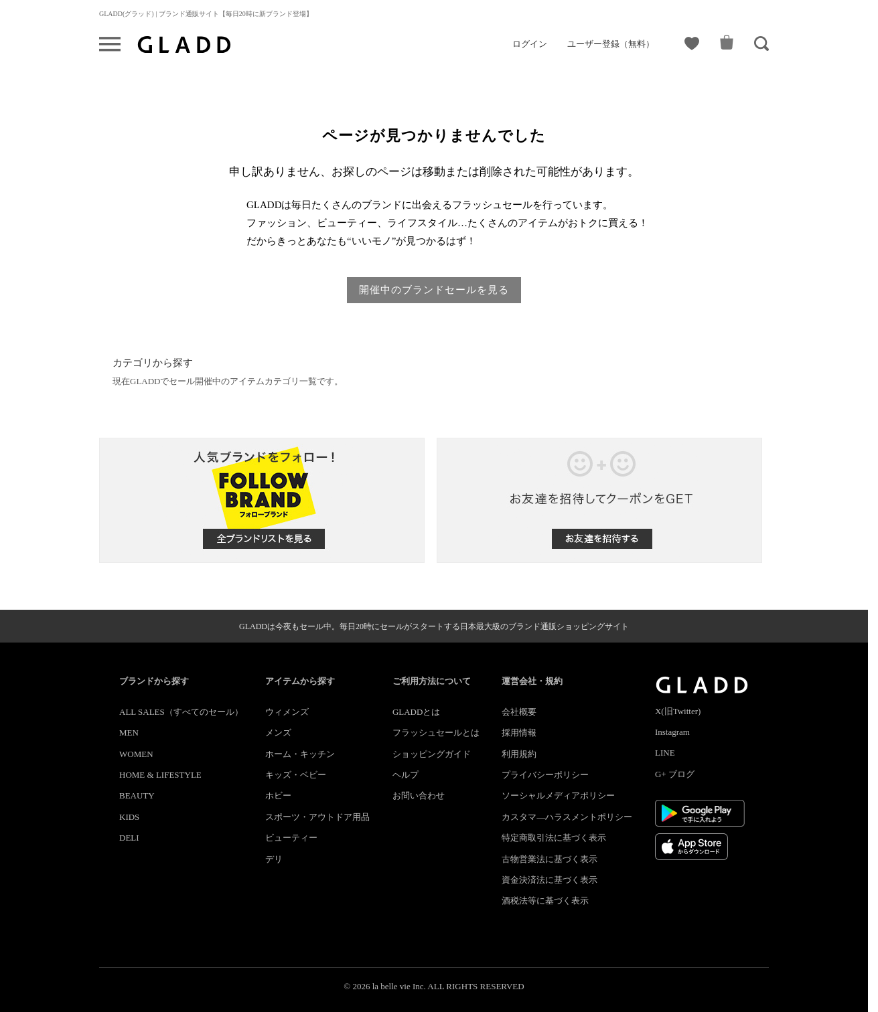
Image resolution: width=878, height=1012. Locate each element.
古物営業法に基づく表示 (549, 859)
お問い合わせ (418, 795)
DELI (129, 838)
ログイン (529, 44)
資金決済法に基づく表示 (549, 880)
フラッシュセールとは (436, 733)
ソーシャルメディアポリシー (558, 795)
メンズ (278, 733)
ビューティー (291, 838)
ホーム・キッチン (300, 754)
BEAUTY (137, 795)
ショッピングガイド (431, 754)
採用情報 (519, 733)
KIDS (129, 817)
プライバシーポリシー (545, 775)
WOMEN (136, 754)
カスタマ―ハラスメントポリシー (567, 817)
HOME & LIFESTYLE (160, 775)
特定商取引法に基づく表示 (554, 838)
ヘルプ (405, 775)
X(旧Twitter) (678, 711)
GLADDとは (416, 712)
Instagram (672, 732)
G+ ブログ (674, 774)
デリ (274, 859)
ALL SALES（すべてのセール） (181, 712)
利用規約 (519, 754)
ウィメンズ (287, 712)
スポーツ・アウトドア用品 (317, 817)
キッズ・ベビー (295, 775)
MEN (129, 733)
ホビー (278, 795)
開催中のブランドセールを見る (434, 289)
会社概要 (519, 712)
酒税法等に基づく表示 (545, 901)
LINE (665, 753)
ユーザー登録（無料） (610, 44)
